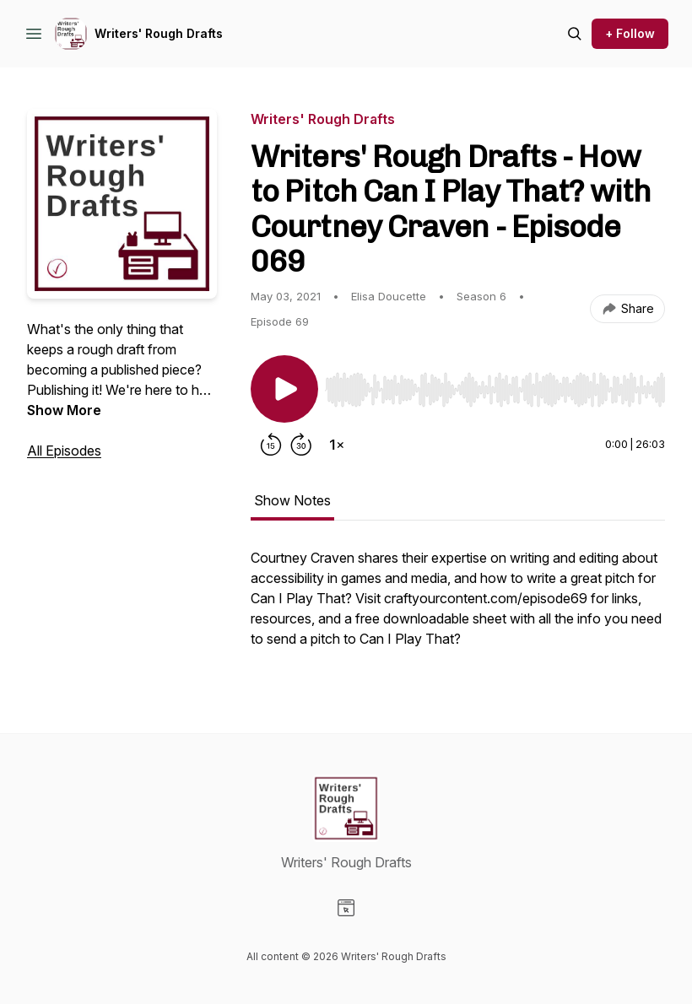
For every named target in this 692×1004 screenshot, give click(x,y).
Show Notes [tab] (292, 500)
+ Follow (630, 33)
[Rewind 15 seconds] (271, 444)
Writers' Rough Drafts (159, 33)
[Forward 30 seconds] (301, 444)
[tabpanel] (458, 607)
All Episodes (64, 450)
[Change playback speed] (337, 444)
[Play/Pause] (284, 389)
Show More (64, 410)
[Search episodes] (574, 34)
